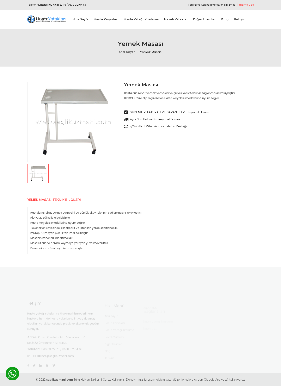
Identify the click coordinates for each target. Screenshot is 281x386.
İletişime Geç (245, 4)
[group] (72, 122)
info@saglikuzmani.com (57, 360)
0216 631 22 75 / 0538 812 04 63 (67, 4)
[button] (72, 173)
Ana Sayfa (127, 52)
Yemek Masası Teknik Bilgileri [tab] (54, 200)
